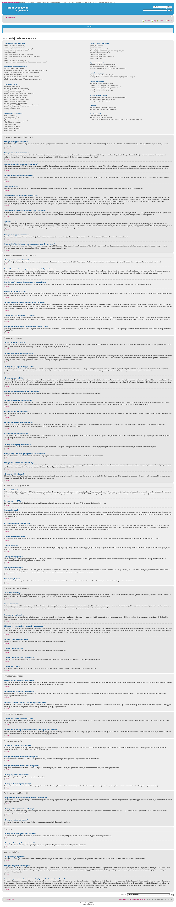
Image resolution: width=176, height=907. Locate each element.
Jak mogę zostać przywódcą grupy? (100, 52)
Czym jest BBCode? (10, 115)
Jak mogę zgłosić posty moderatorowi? (15, 103)
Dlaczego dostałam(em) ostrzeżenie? (15, 101)
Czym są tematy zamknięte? (12, 128)
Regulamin (147, 20)
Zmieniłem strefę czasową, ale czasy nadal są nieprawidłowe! (22, 72)
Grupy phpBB (66, 859)
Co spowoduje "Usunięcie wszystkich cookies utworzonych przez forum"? (25, 62)
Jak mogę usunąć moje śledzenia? (100, 101)
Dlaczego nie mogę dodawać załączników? (16, 99)
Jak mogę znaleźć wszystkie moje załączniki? (103, 109)
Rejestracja (162, 20)
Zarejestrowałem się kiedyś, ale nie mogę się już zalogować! (22, 56)
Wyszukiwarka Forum (165, 9)
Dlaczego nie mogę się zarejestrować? (15, 60)
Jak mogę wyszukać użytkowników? (100, 89)
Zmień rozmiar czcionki (170, 17)
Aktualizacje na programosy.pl (10, 2)
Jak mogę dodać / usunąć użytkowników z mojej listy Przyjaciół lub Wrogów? (112, 76)
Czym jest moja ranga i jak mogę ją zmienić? (17, 78)
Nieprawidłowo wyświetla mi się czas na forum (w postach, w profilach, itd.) (26, 70)
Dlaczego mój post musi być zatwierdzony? (16, 107)
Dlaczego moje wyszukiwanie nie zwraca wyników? (105, 85)
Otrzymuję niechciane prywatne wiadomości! (103, 66)
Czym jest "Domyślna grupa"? (98, 54)
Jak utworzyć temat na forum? (13, 86)
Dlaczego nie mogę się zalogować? (14, 45)
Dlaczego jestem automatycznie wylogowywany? (18, 49)
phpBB (89, 903)
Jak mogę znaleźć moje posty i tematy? (101, 91)
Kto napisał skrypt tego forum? (99, 115)
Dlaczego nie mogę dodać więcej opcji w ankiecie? (19, 93)
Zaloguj (170, 20)
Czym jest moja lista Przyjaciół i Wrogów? (102, 75)
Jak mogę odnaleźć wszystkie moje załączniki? (104, 107)
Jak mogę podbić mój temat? (12, 108)
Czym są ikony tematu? (11, 130)
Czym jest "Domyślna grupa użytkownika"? (102, 56)
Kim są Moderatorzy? (96, 47)
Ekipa (120, 899)
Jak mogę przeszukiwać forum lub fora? (101, 83)
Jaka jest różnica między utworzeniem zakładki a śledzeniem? (108, 97)
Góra (7, 148)
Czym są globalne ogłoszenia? (13, 122)
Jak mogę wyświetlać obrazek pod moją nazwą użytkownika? (22, 76)
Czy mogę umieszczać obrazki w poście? (16, 121)
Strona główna (10, 17)
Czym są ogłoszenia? (10, 124)
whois (36, 883)
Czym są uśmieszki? (10, 119)
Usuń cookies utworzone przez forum (134, 899)
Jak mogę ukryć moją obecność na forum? (16, 50)
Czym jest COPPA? (9, 58)
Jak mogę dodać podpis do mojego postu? (16, 90)
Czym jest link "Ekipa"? (96, 58)
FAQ (154, 20)
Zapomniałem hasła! (10, 52)
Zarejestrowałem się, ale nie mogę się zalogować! (18, 54)
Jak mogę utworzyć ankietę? (12, 91)
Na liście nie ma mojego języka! (13, 74)
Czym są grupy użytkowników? (99, 49)
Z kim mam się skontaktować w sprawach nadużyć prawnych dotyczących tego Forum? (116, 119)
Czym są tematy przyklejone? (12, 126)
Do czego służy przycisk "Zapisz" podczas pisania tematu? (21, 105)
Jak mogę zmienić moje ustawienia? (14, 68)
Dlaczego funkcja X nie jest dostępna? (101, 117)
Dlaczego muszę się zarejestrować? (14, 47)
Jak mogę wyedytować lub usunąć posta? (16, 88)
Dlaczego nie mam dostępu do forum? (15, 97)
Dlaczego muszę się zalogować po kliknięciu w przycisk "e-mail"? (23, 79)
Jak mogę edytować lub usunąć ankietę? (16, 95)
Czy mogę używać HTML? (11, 117)
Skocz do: (123, 894)
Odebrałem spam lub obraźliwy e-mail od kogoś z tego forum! (108, 68)
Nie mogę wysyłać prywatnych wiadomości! (103, 64)
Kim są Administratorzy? (97, 45)
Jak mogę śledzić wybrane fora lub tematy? (103, 99)
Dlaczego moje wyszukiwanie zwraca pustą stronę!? (105, 87)
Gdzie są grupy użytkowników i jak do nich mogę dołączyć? (107, 50)
